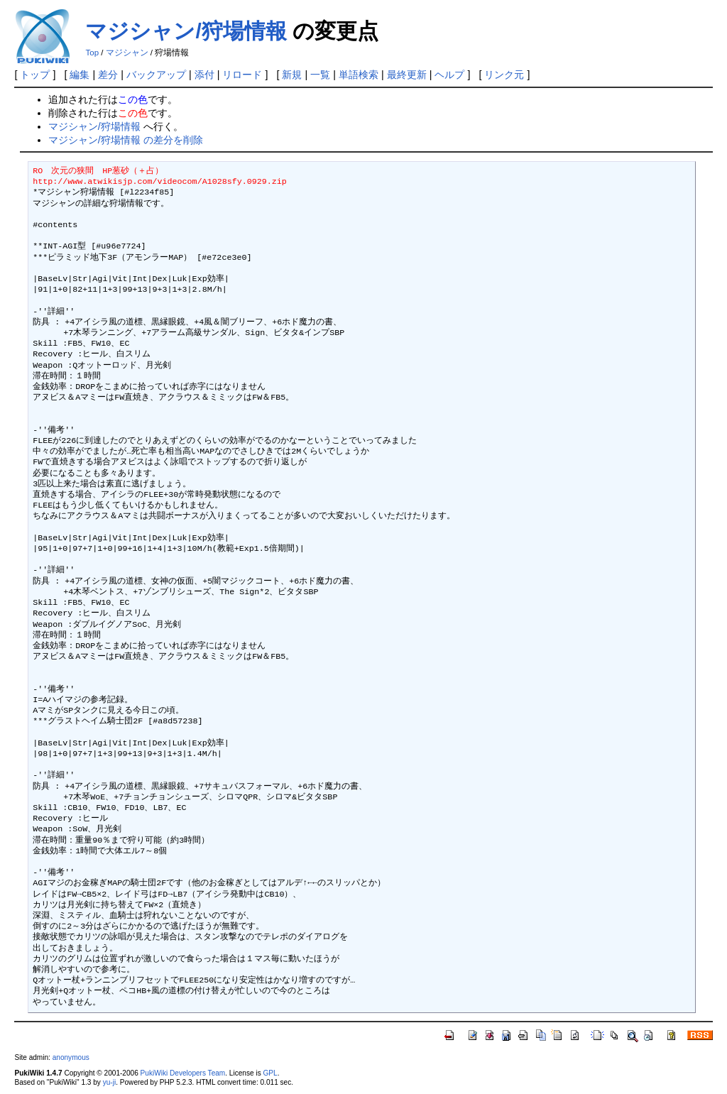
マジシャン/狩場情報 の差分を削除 (125, 140)
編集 (79, 74)
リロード (242, 74)
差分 (108, 74)
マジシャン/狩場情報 (185, 31)
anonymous (71, 1057)
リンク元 (504, 74)
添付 (204, 74)
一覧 (320, 74)
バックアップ (156, 74)
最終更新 (407, 74)
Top (92, 52)
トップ (35, 74)
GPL (270, 1073)
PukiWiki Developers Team (183, 1073)
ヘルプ (449, 74)
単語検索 (358, 74)
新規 (292, 74)
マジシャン (127, 52)
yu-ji (109, 1082)
